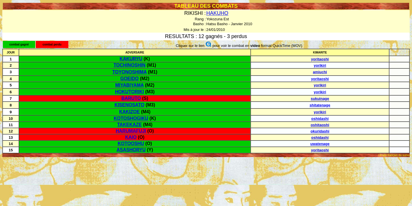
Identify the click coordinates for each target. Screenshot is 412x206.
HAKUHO (217, 13)
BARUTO (131, 98)
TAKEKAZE (129, 124)
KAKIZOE (129, 111)
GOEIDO (129, 78)
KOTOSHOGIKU (131, 118)
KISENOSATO (129, 104)
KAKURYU (131, 58)
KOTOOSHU (131, 143)
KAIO (130, 137)
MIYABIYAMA (129, 85)
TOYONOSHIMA (129, 72)
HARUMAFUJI (131, 130)
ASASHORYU (131, 149)
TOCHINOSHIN (130, 65)
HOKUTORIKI (129, 91)
